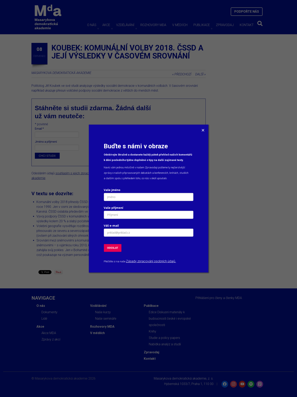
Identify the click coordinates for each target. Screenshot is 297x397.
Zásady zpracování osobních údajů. (151, 261)
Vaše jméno (112, 190)
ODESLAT (112, 247)
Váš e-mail (111, 225)
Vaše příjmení (113, 208)
